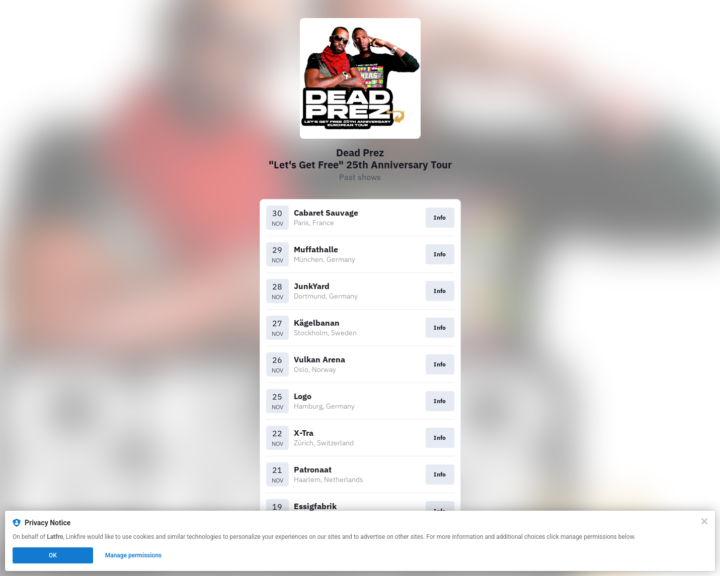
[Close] (704, 521)
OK (53, 555)
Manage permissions (133, 555)
